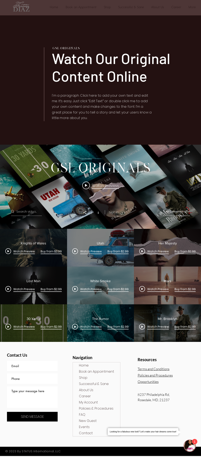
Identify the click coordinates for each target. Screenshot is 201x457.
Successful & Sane (94, 383)
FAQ (82, 414)
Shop (83, 377)
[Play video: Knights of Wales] (100, 185)
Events (84, 427)
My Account (88, 402)
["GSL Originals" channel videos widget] (100, 243)
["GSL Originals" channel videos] (100, 285)
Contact (86, 433)
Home (84, 365)
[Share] (86, 212)
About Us (86, 390)
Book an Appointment (96, 371)
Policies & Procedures (96, 408)
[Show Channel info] (98, 212)
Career (85, 396)
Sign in (114, 212)
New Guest (88, 420)
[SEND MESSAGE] (32, 416)
